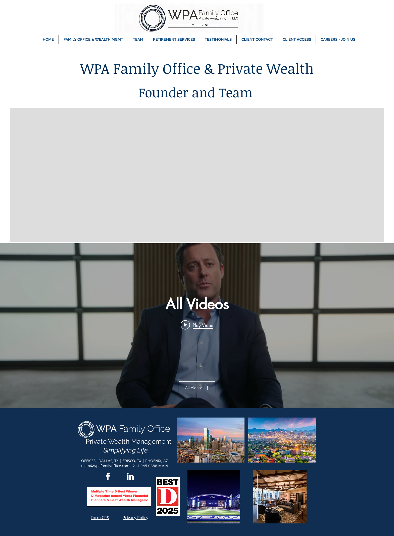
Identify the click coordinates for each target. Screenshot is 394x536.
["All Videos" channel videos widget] (197, 325)
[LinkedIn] (130, 476)
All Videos (197, 387)
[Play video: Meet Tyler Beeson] (197, 325)
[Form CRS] (100, 518)
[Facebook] (108, 476)
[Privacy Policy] (135, 518)
